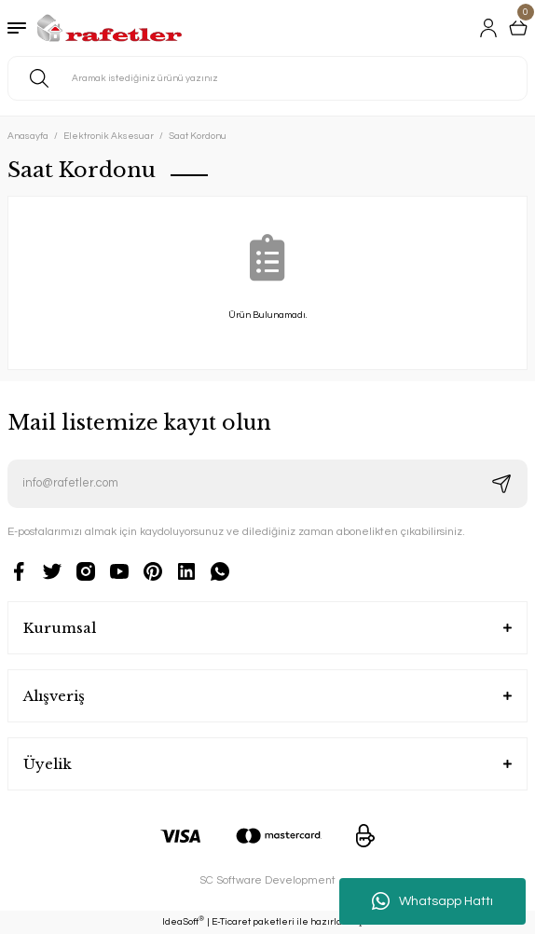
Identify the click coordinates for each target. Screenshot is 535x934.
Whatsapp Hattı (432, 901)
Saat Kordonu (197, 136)
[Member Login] (488, 28)
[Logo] (109, 28)
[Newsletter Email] (267, 484)
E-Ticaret (231, 922)
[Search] (267, 78)
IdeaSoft (183, 921)
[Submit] (501, 484)
